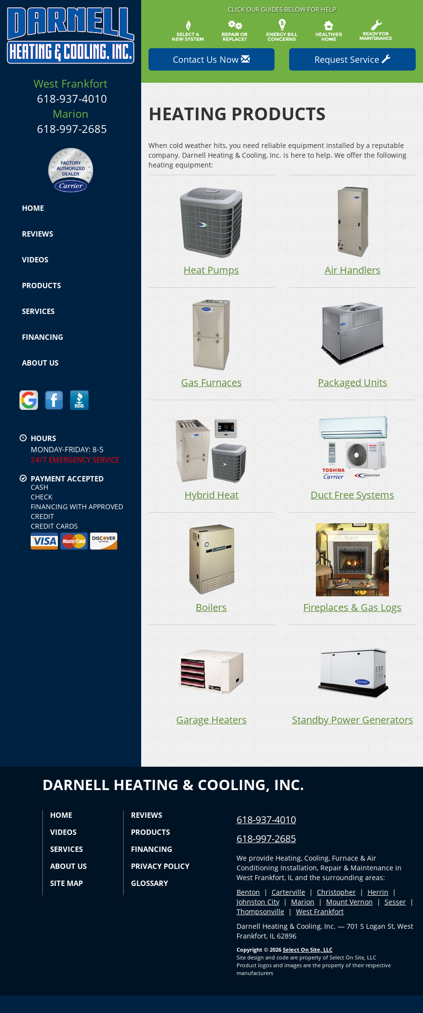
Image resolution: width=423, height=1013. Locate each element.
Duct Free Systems (352, 457)
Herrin (378, 909)
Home (33, 208)
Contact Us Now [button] (211, 59)
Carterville (288, 909)
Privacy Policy (160, 883)
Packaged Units (352, 344)
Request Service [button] (352, 59)
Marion (302, 919)
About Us (40, 363)
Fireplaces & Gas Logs (352, 570)
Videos (35, 259)
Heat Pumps (211, 231)
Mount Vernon (349, 919)
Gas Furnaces (211, 344)
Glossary (149, 900)
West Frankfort (320, 929)
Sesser (395, 919)
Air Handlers (352, 231)
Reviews (37, 234)
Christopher (336, 909)
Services (38, 311)
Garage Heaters (211, 683)
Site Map (66, 900)
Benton (248, 909)
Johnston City (258, 919)
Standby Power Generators (352, 690)
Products (41, 285)
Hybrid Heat (211, 457)
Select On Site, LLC (307, 967)
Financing (42, 337)
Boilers (211, 570)
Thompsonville (260, 929)
